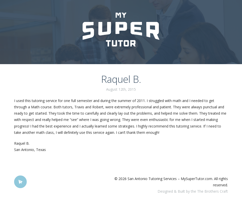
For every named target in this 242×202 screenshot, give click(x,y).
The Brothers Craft (212, 191)
